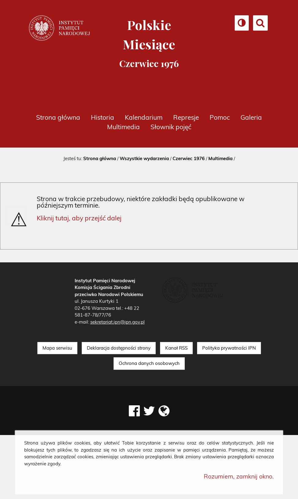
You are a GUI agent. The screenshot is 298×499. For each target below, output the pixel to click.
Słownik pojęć (171, 127)
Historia (102, 117)
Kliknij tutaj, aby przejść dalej (79, 218)
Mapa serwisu (57, 348)
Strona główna (58, 117)
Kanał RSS (176, 348)
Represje (186, 117)
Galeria (251, 117)
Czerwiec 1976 (189, 158)
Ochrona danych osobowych (149, 363)
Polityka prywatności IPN (229, 348)
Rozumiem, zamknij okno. (239, 476)
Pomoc (220, 117)
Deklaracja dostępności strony (119, 348)
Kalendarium (143, 117)
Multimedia (123, 127)
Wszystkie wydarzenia (144, 158)
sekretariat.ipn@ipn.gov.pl (117, 322)
